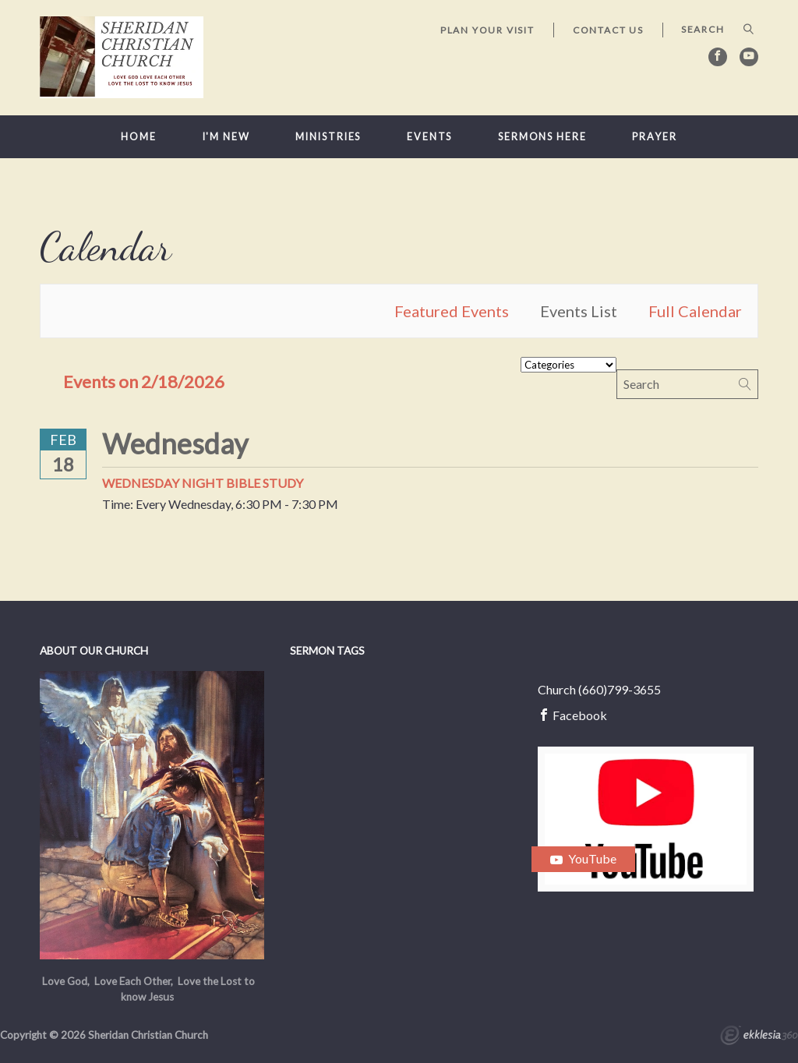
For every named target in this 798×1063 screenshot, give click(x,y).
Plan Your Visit (487, 30)
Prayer (654, 137)
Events (429, 137)
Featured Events (451, 311)
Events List (578, 311)
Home (139, 137)
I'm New (226, 137)
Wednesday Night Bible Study (202, 482)
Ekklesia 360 (759, 1037)
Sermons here (542, 137)
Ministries (328, 137)
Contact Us (608, 30)
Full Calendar (695, 311)
